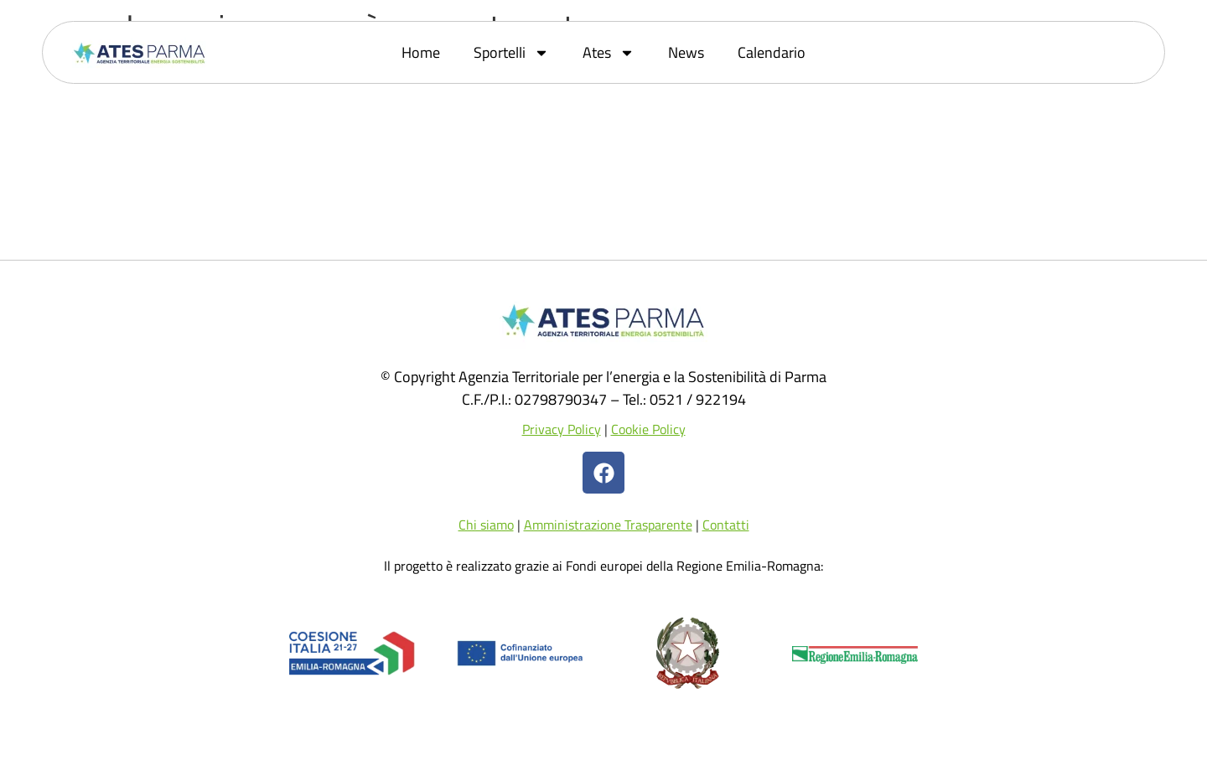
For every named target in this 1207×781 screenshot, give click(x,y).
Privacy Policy (561, 429)
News (686, 52)
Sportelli (511, 53)
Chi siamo (486, 525)
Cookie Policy (648, 429)
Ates (609, 53)
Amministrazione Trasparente (608, 525)
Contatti (725, 525)
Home (420, 52)
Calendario (772, 52)
